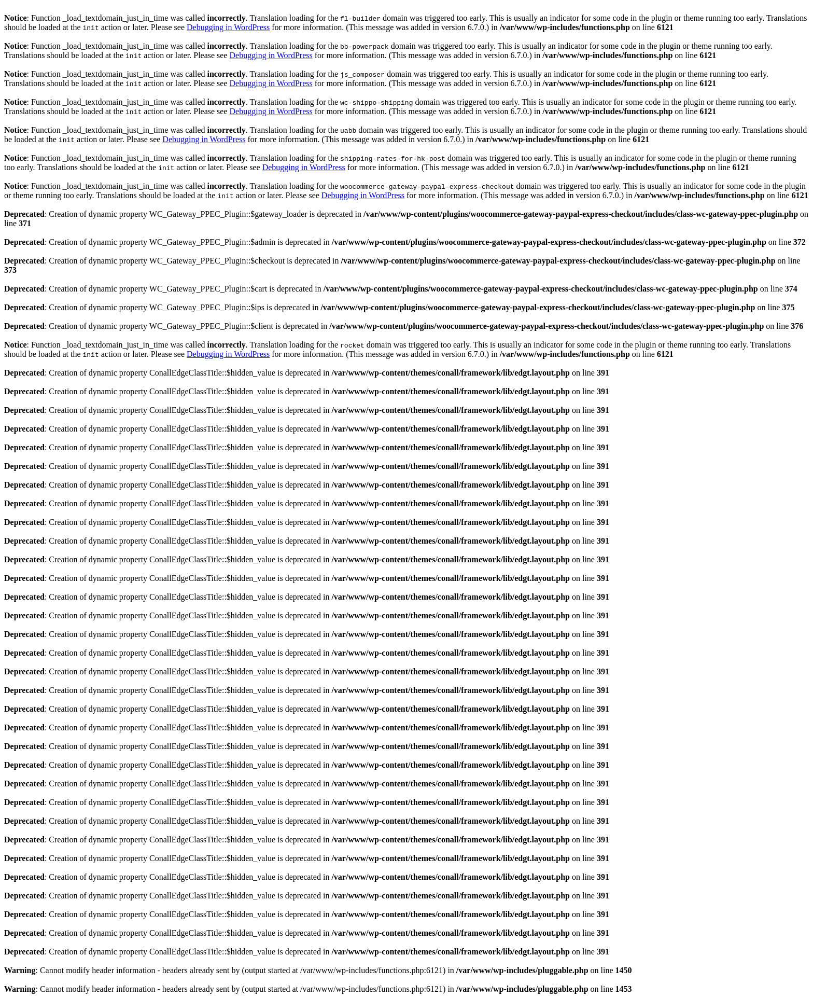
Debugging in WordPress (228, 27)
